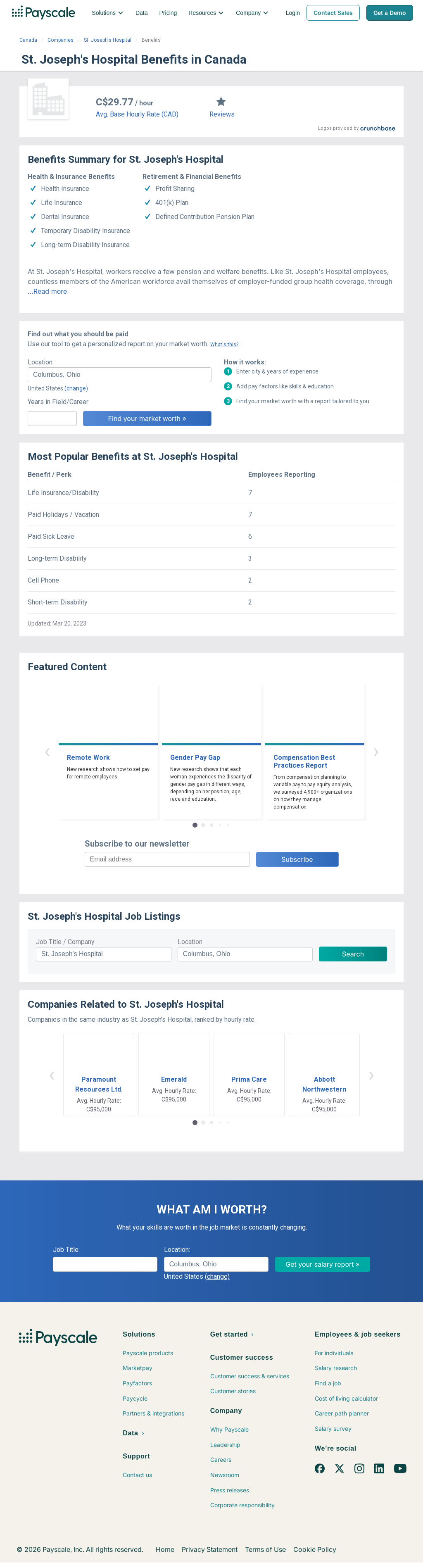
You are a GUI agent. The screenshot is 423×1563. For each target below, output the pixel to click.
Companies (61, 40)
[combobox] (120, 374)
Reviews (222, 114)
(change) (76, 388)
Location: (41, 362)
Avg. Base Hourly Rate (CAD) (137, 114)
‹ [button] (47, 751)
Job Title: (66, 1250)
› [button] (376, 751)
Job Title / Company (65, 942)
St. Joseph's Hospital (107, 40)
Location (190, 942)
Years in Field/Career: (59, 402)
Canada (28, 40)
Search (353, 954)
